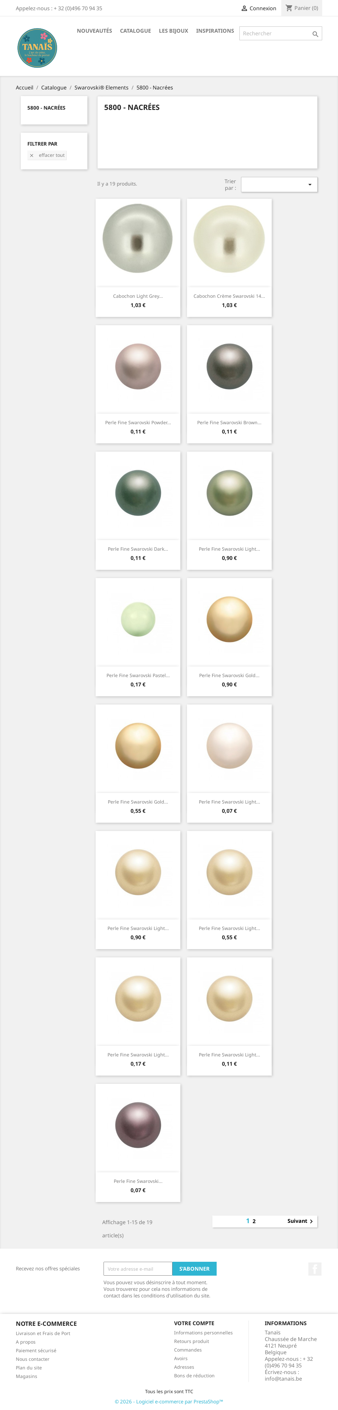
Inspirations (215, 30)
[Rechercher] (280, 33)
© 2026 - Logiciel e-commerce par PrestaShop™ (169, 1401)
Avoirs (181, 1358)
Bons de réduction (194, 1375)
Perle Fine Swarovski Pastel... (138, 675)
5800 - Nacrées (46, 107)
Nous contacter (32, 1359)
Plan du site (29, 1367)
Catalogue (135, 30)
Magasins (26, 1376)
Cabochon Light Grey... (138, 296)
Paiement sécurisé (36, 1350)
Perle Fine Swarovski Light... (229, 549)
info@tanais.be (283, 1378)
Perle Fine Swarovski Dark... (138, 549)
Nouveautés (94, 30)
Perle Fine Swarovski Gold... (229, 675)
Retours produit (191, 1341)
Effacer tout (47, 155)
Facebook (315, 1269)
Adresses (184, 1367)
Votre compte (194, 1323)
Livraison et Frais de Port (43, 1333)
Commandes (188, 1350)
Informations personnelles (203, 1332)
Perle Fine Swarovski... (138, 1181)
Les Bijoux (173, 30)
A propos (26, 1342)
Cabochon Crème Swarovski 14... (229, 296)
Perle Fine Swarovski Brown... (229, 422)
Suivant (301, 1221)
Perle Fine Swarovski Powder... (138, 422)
